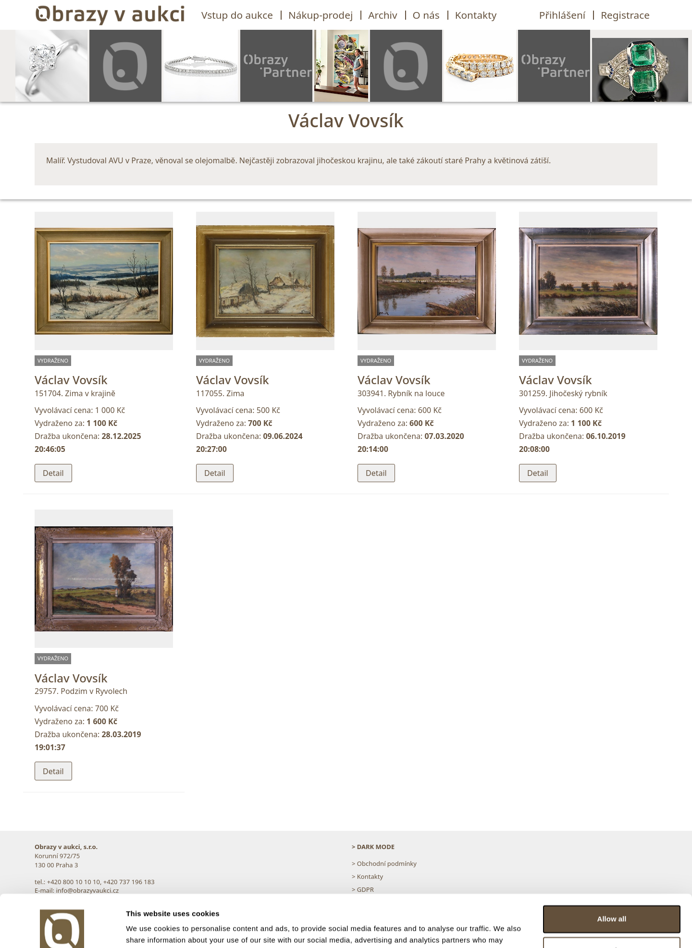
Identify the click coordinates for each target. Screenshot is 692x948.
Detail (53, 473)
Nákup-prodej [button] (320, 15)
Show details (148, 929)
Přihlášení (562, 15)
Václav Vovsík (71, 380)
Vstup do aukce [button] (237, 15)
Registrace (625, 15)
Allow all (612, 870)
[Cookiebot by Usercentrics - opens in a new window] (62, 929)
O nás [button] (426, 15)
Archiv (382, 15)
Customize (612, 901)
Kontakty (476, 15)
